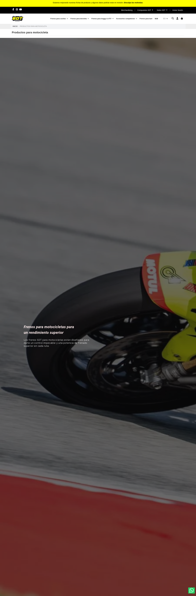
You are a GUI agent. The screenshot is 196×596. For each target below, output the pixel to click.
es (165, 19)
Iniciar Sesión (177, 10)
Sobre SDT (162, 10)
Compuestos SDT (145, 10)
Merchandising (126, 10)
